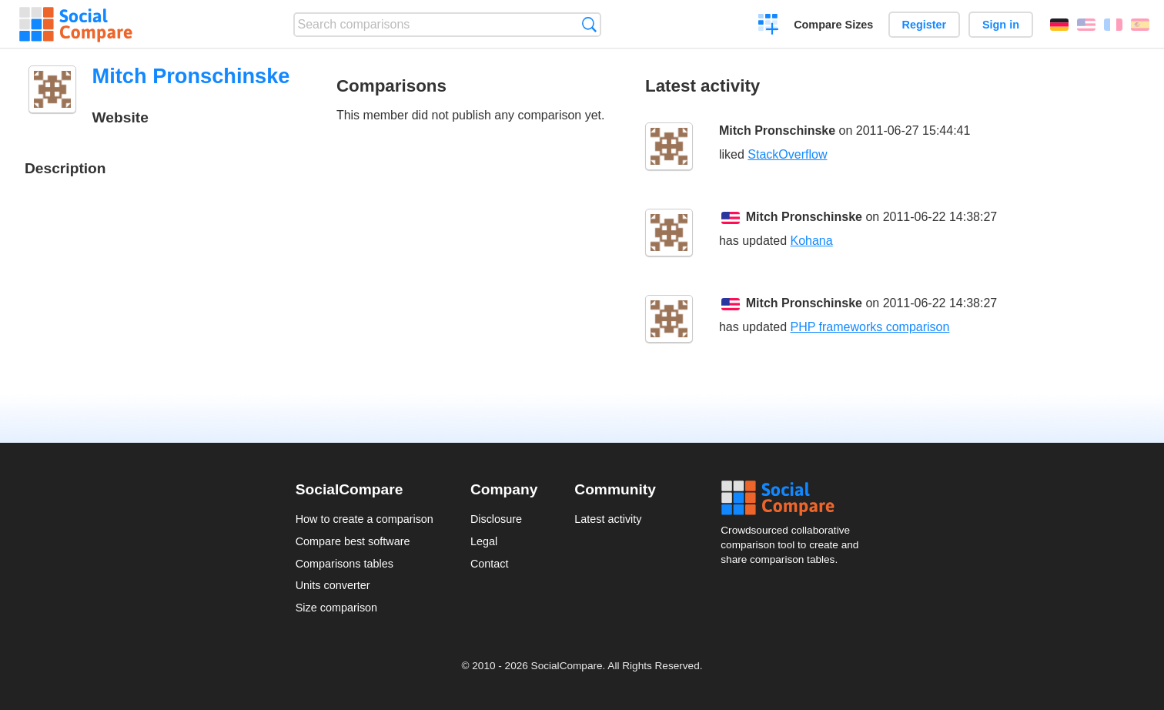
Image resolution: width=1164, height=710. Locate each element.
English (1086, 24)
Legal (483, 541)
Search (589, 24)
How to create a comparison (364, 519)
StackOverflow (787, 154)
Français (1113, 24)
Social (794, 498)
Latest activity (607, 519)
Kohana (811, 240)
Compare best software (353, 541)
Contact (489, 564)
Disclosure (496, 519)
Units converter (333, 585)
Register (924, 24)
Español (1140, 24)
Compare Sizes (833, 24)
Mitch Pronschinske (777, 130)
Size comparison (336, 607)
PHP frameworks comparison (869, 326)
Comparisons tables (344, 564)
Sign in (1000, 24)
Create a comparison (768, 26)
